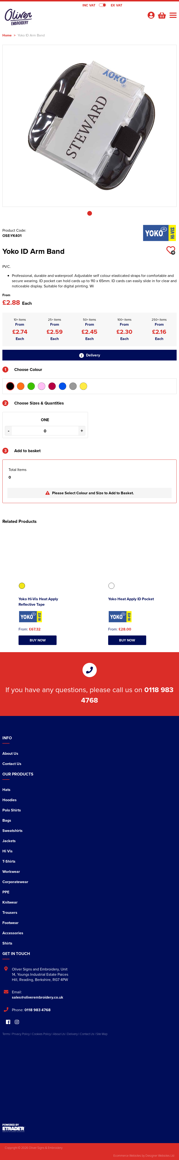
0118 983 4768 (37, 1010)
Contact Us (11, 763)
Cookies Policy (41, 1034)
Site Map (101, 1034)
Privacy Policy (21, 1034)
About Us (10, 753)
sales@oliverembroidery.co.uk (37, 997)
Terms (6, 1034)
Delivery (89, 355)
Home (7, 35)
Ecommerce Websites (127, 1155)
